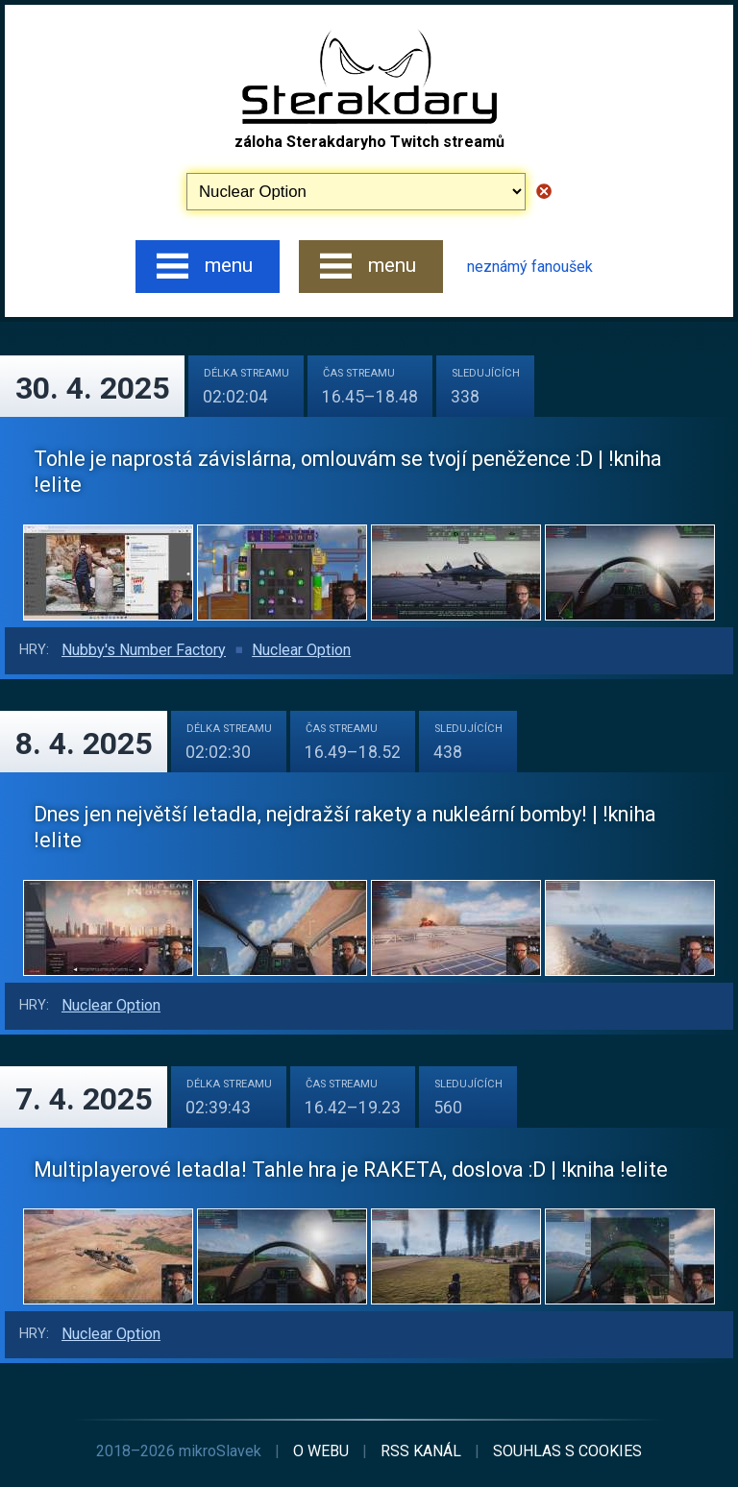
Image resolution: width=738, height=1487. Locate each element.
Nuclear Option (301, 650)
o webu (321, 1451)
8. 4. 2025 (83, 743)
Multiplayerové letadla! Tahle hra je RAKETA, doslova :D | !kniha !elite (351, 1170)
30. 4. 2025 (92, 388)
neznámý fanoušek (530, 266)
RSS (421, 1451)
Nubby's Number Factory (144, 650)
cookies (567, 1451)
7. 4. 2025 (83, 1099)
